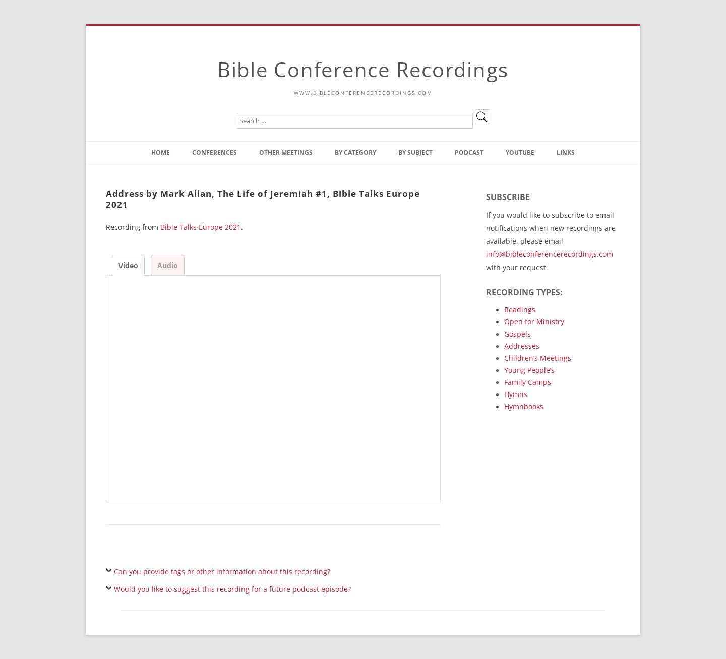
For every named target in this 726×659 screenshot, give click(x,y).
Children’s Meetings (537, 358)
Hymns (515, 394)
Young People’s (529, 370)
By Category (355, 152)
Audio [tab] (167, 265)
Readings (519, 309)
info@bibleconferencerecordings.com (549, 254)
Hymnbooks (523, 406)
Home (160, 152)
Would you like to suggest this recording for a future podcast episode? (232, 589)
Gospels (517, 334)
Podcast (469, 152)
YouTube (520, 152)
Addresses (521, 346)
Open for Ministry (534, 321)
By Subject (415, 152)
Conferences (214, 152)
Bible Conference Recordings (363, 69)
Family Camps (527, 382)
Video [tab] (128, 265)
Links (566, 152)
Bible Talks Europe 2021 (200, 227)
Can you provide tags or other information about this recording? (222, 571)
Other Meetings (286, 152)
